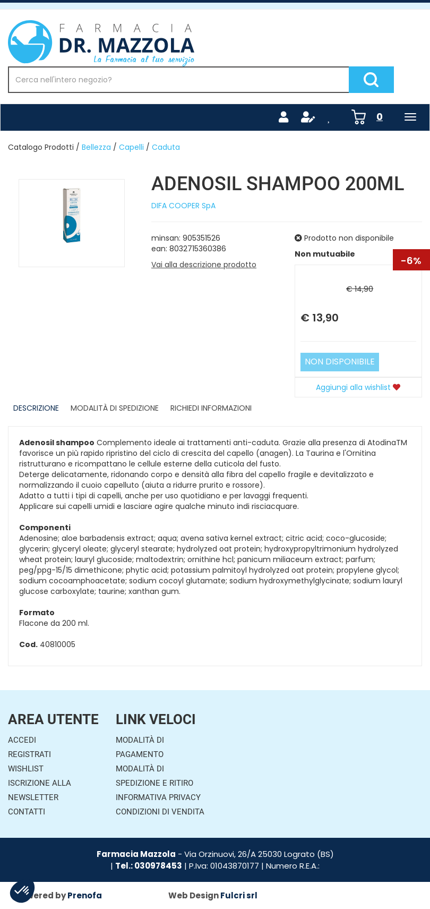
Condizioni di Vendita (160, 812)
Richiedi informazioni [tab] (211, 408)
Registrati (29, 754)
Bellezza (96, 147)
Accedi (22, 740)
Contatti (26, 812)
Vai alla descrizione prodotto (203, 264)
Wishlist (26, 769)
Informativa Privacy (158, 797)
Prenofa (84, 895)
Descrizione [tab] (36, 408)
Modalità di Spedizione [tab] (115, 408)
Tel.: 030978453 (148, 865)
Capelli (131, 147)
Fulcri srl (238, 895)
